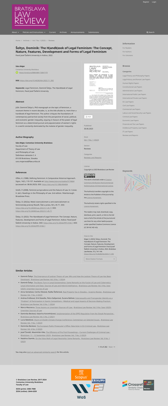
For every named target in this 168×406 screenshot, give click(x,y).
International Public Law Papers (134, 94)
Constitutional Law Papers (132, 87)
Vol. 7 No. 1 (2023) (39, 40)
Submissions (93, 32)
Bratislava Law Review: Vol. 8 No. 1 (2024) (48, 279)
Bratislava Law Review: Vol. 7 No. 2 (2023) (69, 335)
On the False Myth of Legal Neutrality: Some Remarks (57, 338)
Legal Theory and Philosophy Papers (136, 76)
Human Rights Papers (131, 83)
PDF (89, 117)
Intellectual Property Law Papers (135, 128)
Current (52, 32)
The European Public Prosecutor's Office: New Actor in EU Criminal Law (66, 326)
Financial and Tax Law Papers (133, 124)
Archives (63, 32)
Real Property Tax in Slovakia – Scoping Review (82, 292)
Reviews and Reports (92, 157)
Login (154, 2)
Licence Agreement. (94, 197)
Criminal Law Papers (130, 117)
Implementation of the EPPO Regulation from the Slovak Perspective (85, 313)
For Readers (127, 48)
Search (150, 32)
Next (111, 347)
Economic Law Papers (131, 120)
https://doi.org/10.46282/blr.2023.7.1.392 (37, 80)
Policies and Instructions (33, 32)
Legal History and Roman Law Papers (136, 79)
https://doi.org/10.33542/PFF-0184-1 (58, 223)
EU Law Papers (128, 102)
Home (18, 40)
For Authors (127, 52)
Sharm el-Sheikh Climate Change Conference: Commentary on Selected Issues (67, 320)
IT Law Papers (128, 131)
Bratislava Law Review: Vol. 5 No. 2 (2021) (38, 317)
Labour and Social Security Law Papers (137, 113)
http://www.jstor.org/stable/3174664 (59, 181)
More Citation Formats (94, 259)
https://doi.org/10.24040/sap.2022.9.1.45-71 (34, 208)
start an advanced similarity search (41, 352)
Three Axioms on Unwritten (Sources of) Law (54, 307)
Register (146, 2)
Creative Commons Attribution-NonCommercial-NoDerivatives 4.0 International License (98, 182)
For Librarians (128, 55)
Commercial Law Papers (131, 109)
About (14, 32)
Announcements (77, 32)
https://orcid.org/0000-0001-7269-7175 (33, 72)
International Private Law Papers (135, 98)
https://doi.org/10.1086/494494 (55, 184)
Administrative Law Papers (132, 90)
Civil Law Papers (128, 105)
